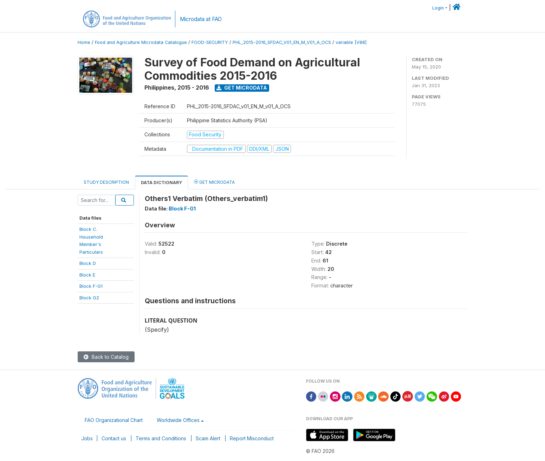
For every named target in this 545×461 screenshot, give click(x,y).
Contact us (114, 438)
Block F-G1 (91, 286)
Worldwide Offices (178, 420)
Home (84, 42)
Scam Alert (208, 438)
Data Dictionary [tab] (161, 182)
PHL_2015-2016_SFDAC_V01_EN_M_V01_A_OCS (282, 42)
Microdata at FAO (201, 19)
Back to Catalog (106, 357)
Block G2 (89, 297)
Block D (87, 263)
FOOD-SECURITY (210, 42)
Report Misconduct (252, 438)
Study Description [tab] (106, 182)
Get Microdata (241, 88)
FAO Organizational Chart (114, 420)
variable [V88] (351, 42)
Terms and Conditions (161, 438)
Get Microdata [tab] (214, 182)
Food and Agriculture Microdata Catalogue (141, 42)
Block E (87, 275)
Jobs (87, 438)
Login (438, 8)
